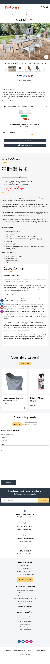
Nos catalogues (25, 627)
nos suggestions (25, 363)
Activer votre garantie (25, 596)
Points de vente (25, 619)
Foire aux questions (25, 593)
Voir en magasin (25, 145)
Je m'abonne (43, 500)
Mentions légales (25, 654)
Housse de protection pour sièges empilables (13, 399)
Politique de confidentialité (36, 650)
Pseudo (3, 437)
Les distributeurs (25, 624)
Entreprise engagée (25, 616)
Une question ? (27, 80)
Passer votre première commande (25, 598)
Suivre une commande (25, 601)
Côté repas (22, 12)
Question (4, 451)
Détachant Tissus (36, 398)
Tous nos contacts (25, 629)
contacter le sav (25, 579)
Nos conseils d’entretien (25, 590)
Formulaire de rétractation (25, 606)
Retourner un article (25, 604)
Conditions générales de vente (15, 650)
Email (3, 444)
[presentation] (14, 476)
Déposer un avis (26, 84)
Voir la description (8, 101)
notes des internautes (31, 424)
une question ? (17, 424)
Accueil (17, 12)
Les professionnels (25, 621)
